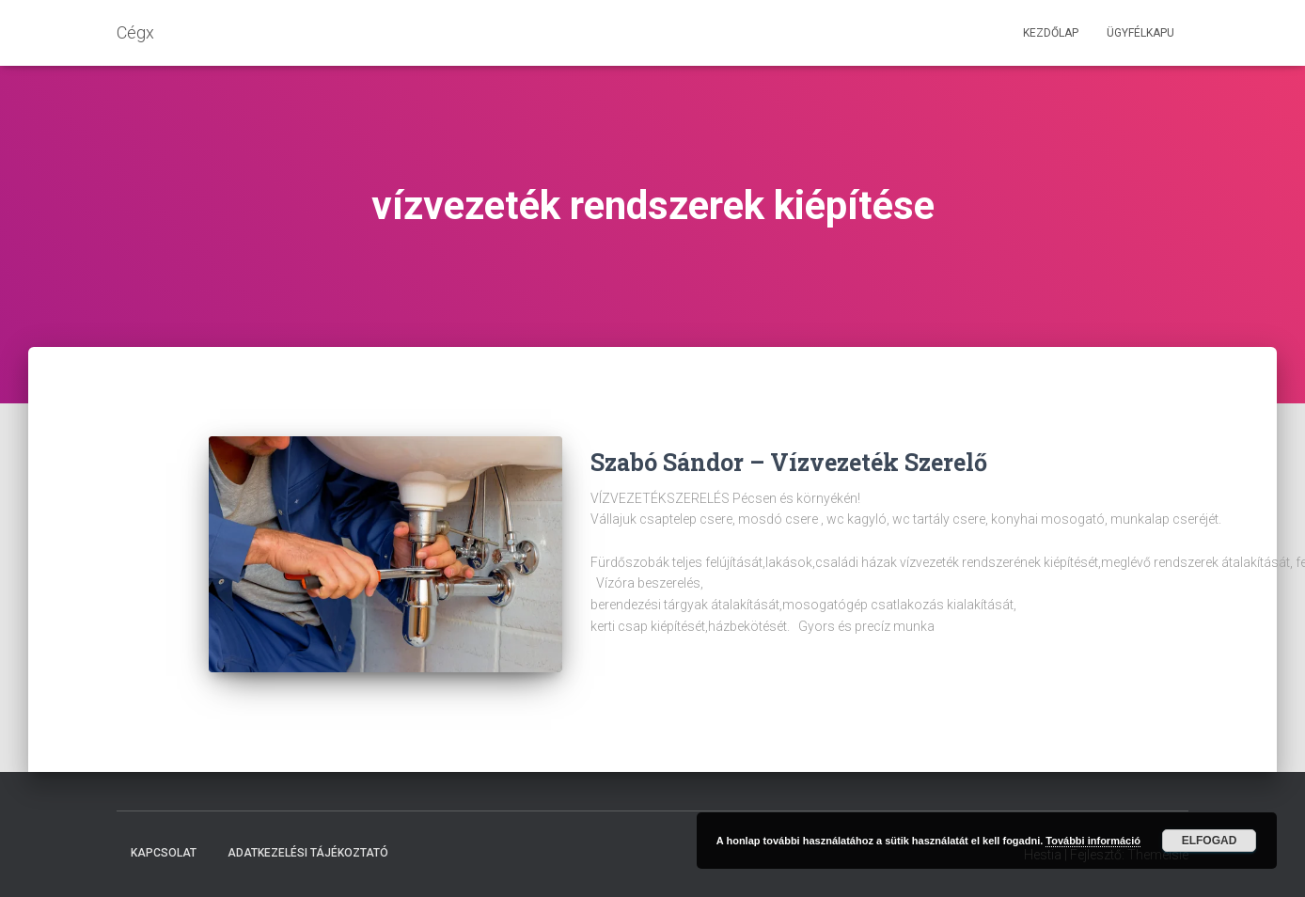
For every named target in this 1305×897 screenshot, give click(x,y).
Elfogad (1209, 840)
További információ (1093, 840)
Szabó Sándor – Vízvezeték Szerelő (788, 462)
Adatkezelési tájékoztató (308, 852)
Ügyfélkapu (1140, 32)
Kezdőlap (1050, 32)
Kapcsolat (164, 852)
